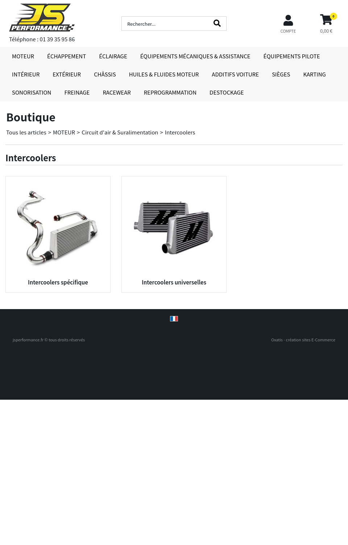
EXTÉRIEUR (67, 74)
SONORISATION (31, 92)
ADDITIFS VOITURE (235, 74)
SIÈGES (281, 74)
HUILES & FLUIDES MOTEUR (164, 74)
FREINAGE (77, 92)
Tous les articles (26, 132)
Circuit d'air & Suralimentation (120, 132)
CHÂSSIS (105, 74)
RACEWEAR (116, 92)
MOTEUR (23, 56)
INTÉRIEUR (26, 74)
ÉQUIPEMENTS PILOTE (292, 56)
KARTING (314, 74)
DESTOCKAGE (227, 92)
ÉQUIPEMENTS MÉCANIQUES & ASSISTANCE (195, 56)
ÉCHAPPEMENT (66, 56)
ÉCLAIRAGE (113, 56)
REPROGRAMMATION (170, 92)
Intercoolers (180, 132)
